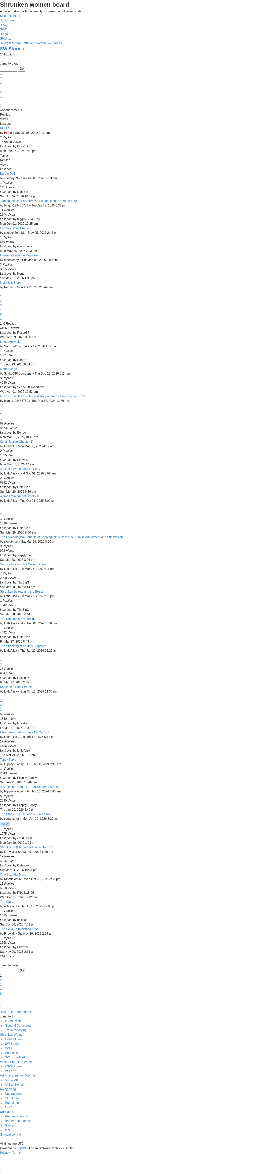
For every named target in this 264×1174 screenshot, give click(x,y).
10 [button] (1, 101)
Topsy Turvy (8, 759)
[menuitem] (3, 24)
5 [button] (1, 91)
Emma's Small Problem (15, 228)
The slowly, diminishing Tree (19, 929)
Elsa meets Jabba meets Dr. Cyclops (25, 732)
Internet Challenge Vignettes (19, 255)
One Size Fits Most (13, 874)
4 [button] (1, 87)
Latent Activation (11, 341)
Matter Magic (8, 369)
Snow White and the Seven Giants (23, 564)
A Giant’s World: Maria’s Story (20, 469)
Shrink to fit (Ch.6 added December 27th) (27, 847)
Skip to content (10, 15)
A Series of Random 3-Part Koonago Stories (29, 786)
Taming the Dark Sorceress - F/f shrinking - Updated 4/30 (38, 201)
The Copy (6, 901)
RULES (5, 128)
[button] (0, 59)
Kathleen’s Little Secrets (16, 687)
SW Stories (12, 48)
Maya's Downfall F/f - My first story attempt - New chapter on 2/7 (43, 396)
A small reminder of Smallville (20, 496)
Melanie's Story (10, 282)
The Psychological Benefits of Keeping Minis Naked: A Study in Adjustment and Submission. (62, 537)
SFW (5, 824)
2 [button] (1, 78)
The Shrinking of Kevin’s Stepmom (23, 646)
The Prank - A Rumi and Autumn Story (25, 814)
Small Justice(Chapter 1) (16, 441)
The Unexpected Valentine (17, 618)
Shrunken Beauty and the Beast (21, 591)
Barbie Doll (7, 173)
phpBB (21, 1148)
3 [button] (1, 82)
